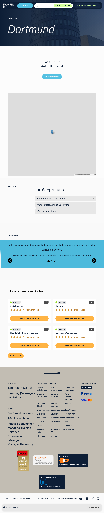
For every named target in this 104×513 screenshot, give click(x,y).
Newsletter (55, 422)
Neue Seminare (70, 410)
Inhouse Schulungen (21, 423)
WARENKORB (93, 507)
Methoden (41, 418)
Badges (67, 403)
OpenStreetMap (80, 174)
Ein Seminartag (71, 414)
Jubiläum (68, 425)
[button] (53, 5)
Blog (66, 422)
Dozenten (41, 414)
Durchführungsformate (47, 410)
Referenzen (69, 429)
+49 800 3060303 (20, 387)
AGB (37, 499)
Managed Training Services (68, 397)
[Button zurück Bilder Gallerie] (10, 260)
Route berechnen (51, 76)
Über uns (41, 436)
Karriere (54, 425)
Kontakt (54, 436)
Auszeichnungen (71, 418)
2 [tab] (51, 261)
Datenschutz (28, 499)
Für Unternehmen (19, 418)
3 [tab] (55, 261)
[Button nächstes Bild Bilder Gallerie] (94, 260)
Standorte (55, 414)
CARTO (94, 174)
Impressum (17, 499)
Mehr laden (15, 356)
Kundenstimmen (58, 418)
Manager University (20, 444)
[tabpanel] (52, 250)
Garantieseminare (58, 410)
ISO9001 (41, 422)
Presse (40, 425)
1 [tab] (48, 261)
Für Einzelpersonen (20, 413)
